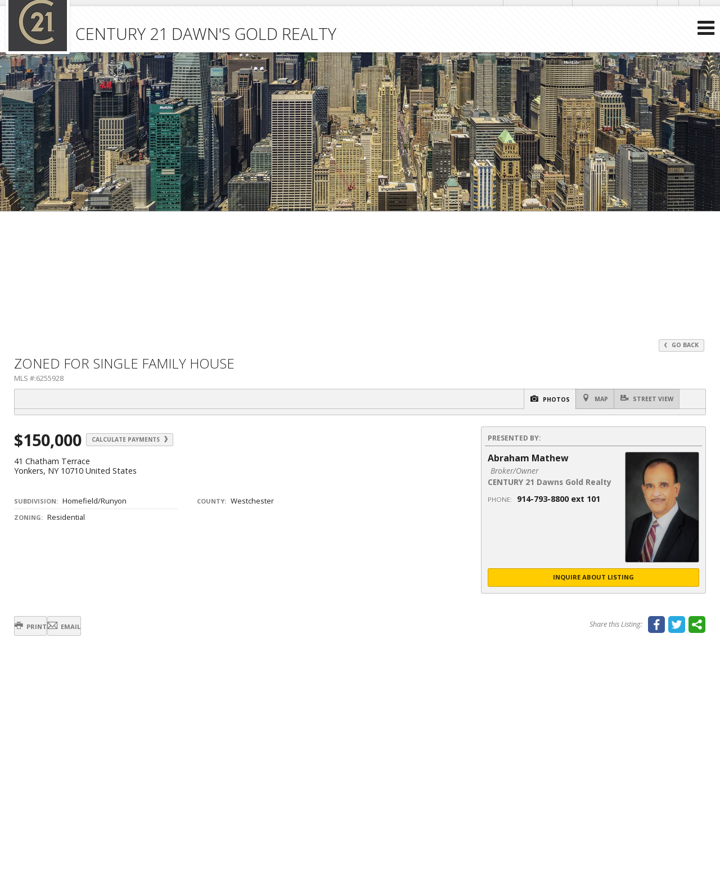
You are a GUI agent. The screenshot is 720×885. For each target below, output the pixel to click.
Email (92, 628)
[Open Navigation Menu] (704, 50)
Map (578, 399)
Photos (521, 400)
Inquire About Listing (593, 578)
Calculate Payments (144, 441)
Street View (642, 399)
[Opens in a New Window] (662, 11)
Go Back (680, 345)
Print (39, 628)
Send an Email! (528, 11)
